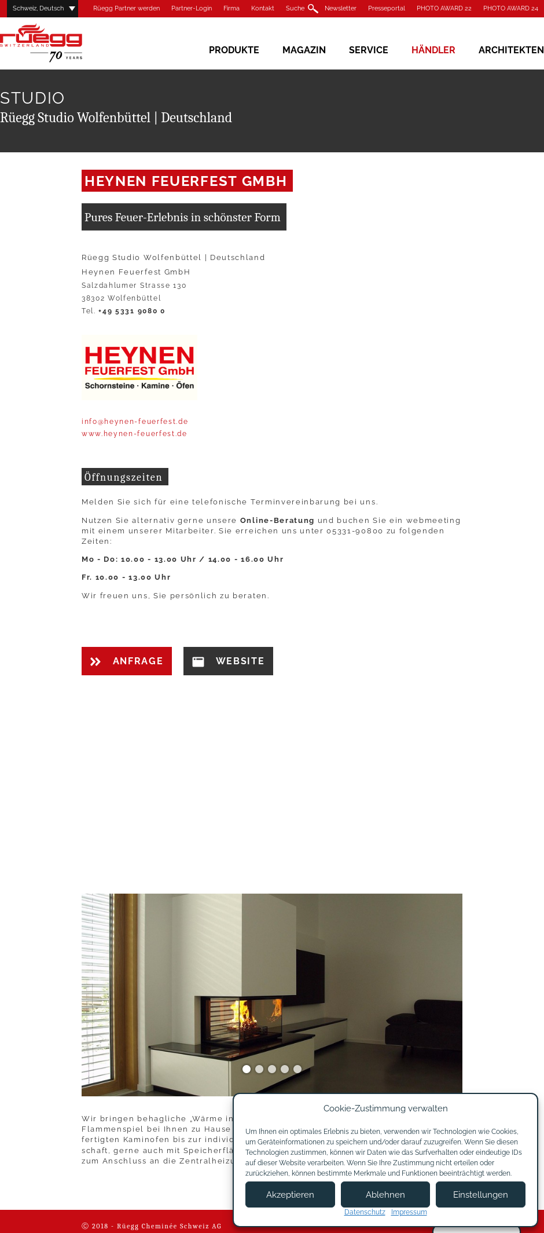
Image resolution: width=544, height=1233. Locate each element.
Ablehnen (385, 1195)
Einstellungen (480, 1195)
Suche (295, 8)
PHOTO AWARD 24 (510, 8)
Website (228, 661)
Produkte (234, 50)
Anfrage (126, 661)
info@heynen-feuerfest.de (135, 422)
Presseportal (386, 8)
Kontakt (262, 8)
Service (368, 50)
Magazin (304, 50)
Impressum (409, 1212)
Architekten (511, 50)
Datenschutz (364, 1212)
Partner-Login (191, 8)
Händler (433, 50)
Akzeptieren (290, 1195)
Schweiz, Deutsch (38, 8)
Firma (231, 8)
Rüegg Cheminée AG (58, 43)
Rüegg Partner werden (126, 8)
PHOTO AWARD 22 (444, 8)
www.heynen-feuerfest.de (135, 434)
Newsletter (340, 8)
